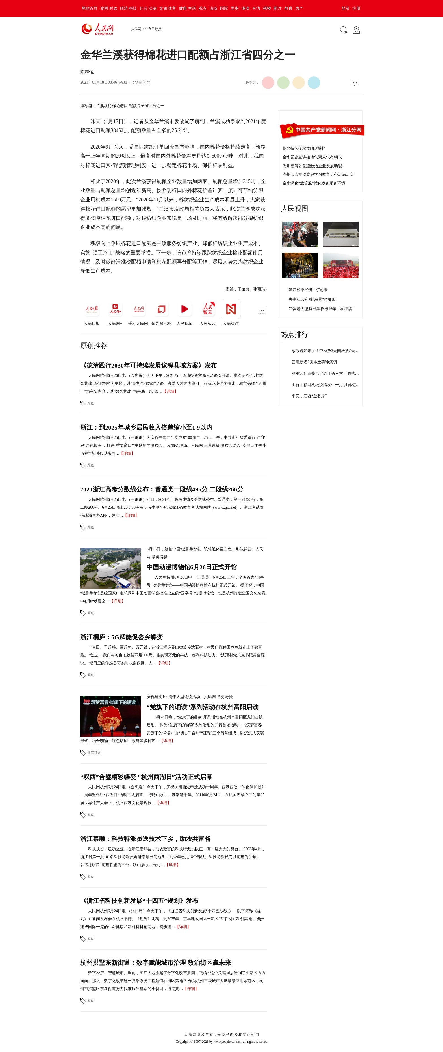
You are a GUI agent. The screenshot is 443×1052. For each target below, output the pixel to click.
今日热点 (155, 29)
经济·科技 (128, 8)
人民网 (136, 29)
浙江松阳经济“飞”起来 (308, 290)
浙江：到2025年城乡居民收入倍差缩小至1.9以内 (146, 427)
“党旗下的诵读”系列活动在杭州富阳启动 (203, 706)
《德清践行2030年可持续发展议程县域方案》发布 (148, 365)
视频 (267, 8)
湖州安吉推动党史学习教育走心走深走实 (318, 174)
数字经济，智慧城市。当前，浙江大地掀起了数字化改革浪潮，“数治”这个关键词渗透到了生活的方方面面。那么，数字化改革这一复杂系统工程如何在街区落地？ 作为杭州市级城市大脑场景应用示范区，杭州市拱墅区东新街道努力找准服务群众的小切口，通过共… (173, 981)
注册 (356, 8)
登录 (345, 8)
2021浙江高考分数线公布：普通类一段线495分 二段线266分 (162, 489)
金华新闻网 (141, 82)
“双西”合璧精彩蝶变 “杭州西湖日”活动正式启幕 (146, 776)
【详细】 (170, 391)
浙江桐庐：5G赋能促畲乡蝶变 (121, 637)
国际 (224, 8)
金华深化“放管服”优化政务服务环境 (314, 183)
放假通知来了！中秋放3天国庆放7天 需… (328, 351)
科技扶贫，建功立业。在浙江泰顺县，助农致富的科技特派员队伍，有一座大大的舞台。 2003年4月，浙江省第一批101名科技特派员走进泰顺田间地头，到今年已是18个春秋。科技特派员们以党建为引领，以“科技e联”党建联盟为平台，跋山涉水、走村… (172, 857)
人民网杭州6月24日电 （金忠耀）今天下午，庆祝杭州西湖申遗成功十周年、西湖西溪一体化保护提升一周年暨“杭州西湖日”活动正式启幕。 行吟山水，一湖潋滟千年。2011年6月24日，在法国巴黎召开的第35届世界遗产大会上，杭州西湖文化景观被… (172, 795)
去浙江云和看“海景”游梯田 (312, 299)
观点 (203, 8)
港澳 (245, 8)
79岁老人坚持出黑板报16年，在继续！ (322, 309)
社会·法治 (148, 8)
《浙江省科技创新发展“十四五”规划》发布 (139, 900)
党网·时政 (108, 8)
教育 (288, 8)
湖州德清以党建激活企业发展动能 (312, 166)
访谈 (213, 8)
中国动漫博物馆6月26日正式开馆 (192, 567)
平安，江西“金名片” (309, 396)
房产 (299, 8)
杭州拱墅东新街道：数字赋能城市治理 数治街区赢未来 (155, 962)
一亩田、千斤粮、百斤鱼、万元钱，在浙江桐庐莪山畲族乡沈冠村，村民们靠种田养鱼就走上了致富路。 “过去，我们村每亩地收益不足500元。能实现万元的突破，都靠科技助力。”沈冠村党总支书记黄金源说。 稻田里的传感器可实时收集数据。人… (172, 655)
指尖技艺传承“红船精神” (304, 148)
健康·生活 (187, 8)
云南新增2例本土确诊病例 (314, 362)
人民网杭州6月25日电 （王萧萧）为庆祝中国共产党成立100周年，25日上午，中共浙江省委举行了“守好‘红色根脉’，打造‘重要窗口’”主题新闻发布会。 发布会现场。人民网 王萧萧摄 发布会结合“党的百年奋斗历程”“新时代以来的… (173, 445)
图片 (278, 8)
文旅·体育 (167, 8)
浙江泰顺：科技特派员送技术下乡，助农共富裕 (145, 838)
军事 (235, 8)
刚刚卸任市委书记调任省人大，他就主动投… (331, 373)
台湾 (256, 8)
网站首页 (89, 8)
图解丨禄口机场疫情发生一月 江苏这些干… (330, 385)
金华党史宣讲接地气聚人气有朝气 (312, 157)
